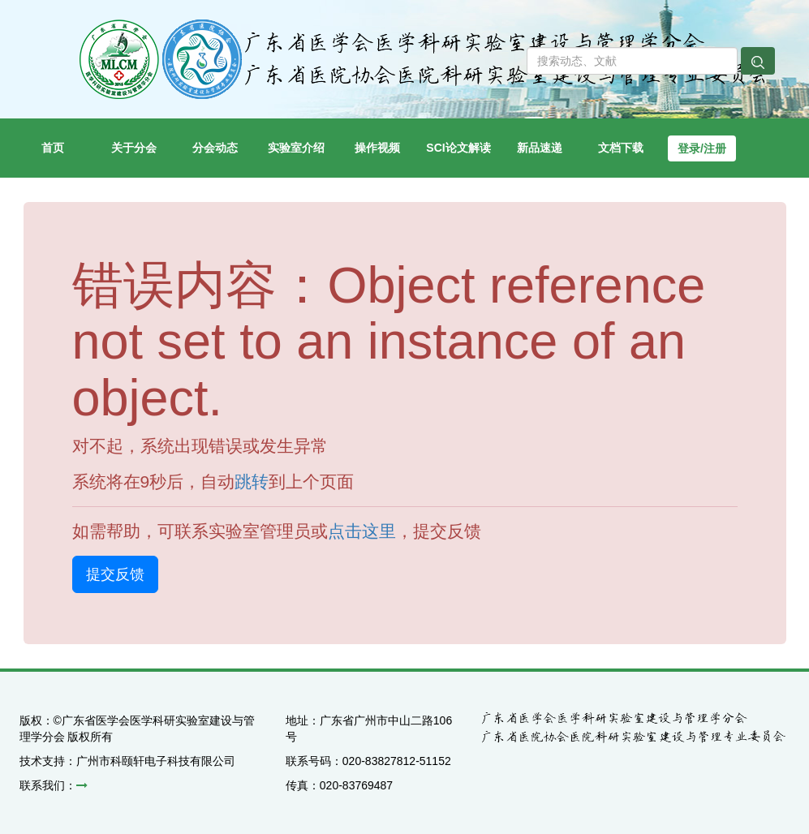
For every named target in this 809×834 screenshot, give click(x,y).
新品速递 (548, 136)
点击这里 (362, 531)
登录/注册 (702, 148)
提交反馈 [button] (115, 574)
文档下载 (620, 147)
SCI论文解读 (462, 136)
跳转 (252, 481)
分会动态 (224, 136)
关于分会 (142, 136)
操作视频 (386, 136)
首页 (67, 136)
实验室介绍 (302, 136)
